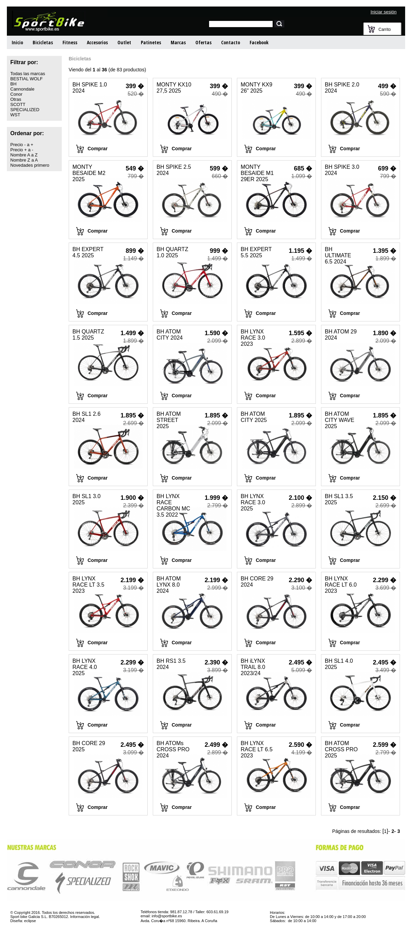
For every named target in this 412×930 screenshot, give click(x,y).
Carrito (384, 29)
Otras (15, 99)
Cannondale (22, 89)
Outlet (124, 42)
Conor (16, 94)
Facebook (259, 42)
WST (15, 114)
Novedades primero (29, 165)
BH (13, 83)
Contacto (230, 42)
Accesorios (97, 42)
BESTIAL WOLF (26, 78)
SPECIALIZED (24, 109)
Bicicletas (43, 42)
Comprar (97, 148)
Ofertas (203, 42)
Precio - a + (21, 144)
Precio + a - (21, 149)
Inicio (17, 42)
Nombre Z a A (24, 160)
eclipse (30, 921)
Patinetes (151, 42)
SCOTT (17, 104)
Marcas (178, 42)
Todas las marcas (27, 73)
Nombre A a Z (23, 154)
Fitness (69, 42)
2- (393, 831)
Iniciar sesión (383, 11)
